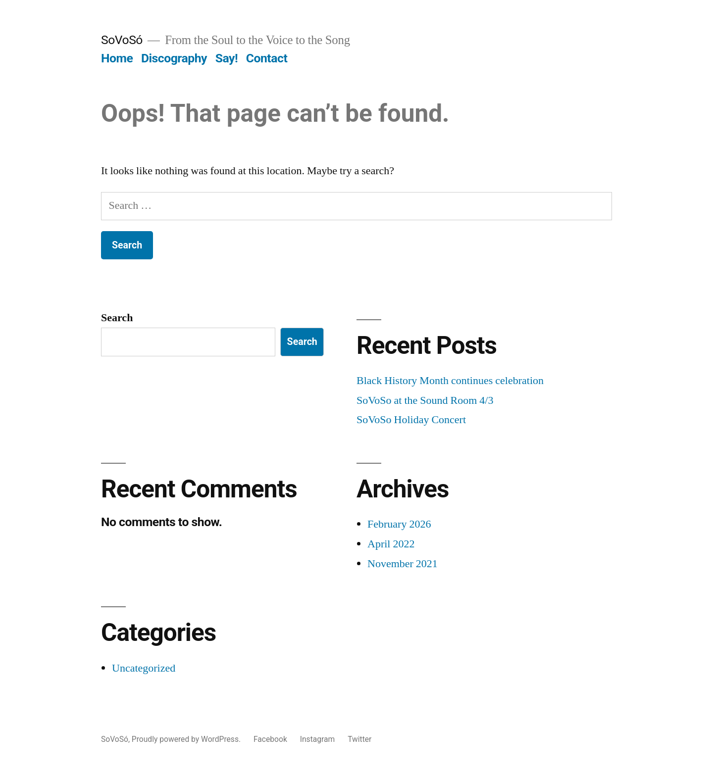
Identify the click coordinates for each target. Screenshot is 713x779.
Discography (174, 58)
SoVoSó (122, 40)
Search (117, 318)
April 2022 (390, 544)
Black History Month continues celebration (450, 381)
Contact (266, 58)
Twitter (359, 739)
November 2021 (402, 564)
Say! (226, 58)
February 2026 (399, 524)
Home (117, 58)
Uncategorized (143, 668)
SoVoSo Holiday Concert (411, 420)
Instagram (317, 739)
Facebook (270, 739)
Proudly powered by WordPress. (187, 739)
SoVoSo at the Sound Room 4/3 (424, 400)
